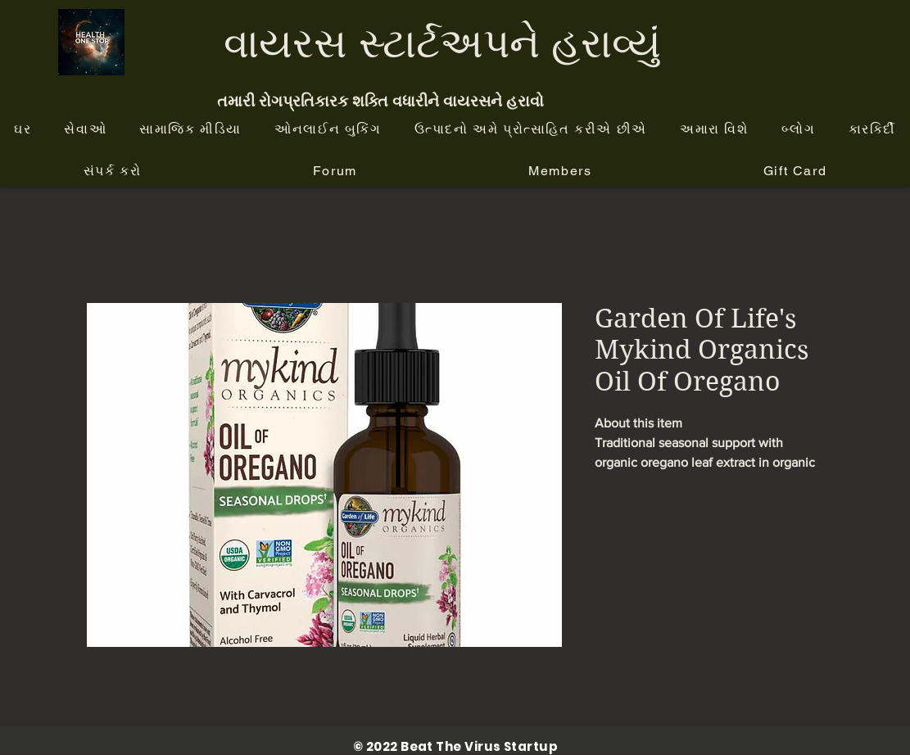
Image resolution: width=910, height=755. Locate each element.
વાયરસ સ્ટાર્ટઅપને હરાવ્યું (442, 42)
